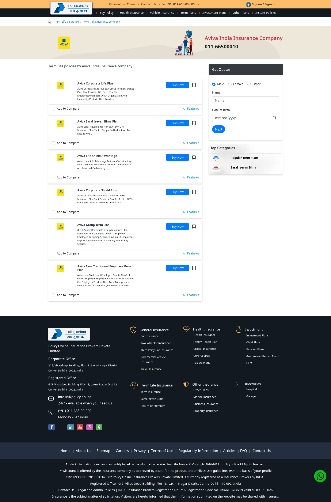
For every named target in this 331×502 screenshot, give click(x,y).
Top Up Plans (201, 363)
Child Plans (253, 342)
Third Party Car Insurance (157, 350)
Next (218, 129)
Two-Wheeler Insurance (156, 343)
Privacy (140, 450)
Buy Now (177, 85)
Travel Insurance (151, 369)
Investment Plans (214, 13)
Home (66, 450)
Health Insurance (132, 13)
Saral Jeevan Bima (243, 167)
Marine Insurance (204, 397)
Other (256, 84)
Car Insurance (150, 336)
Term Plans (188, 13)
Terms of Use (162, 450)
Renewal (115, 4)
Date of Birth (221, 110)
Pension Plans (255, 349)
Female (238, 84)
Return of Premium (153, 406)
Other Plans (241, 13)
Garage (251, 396)
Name (216, 92)
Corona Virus (201, 356)
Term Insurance (151, 392)
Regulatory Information (198, 450)
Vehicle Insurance (162, 13)
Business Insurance (205, 404)
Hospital (251, 389)
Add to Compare (68, 108)
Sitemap (103, 450)
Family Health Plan (205, 342)
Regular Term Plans (245, 158)
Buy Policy (106, 13)
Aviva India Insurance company (101, 21)
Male (220, 84)
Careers (122, 450)
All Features (191, 108)
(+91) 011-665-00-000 (179, 4)
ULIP (249, 363)
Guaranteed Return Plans (262, 356)
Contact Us (148, 4)
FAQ (244, 450)
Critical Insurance (204, 349)
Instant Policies (265, 13)
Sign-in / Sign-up (260, 4)
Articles (229, 450)
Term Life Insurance (67, 21)
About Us (84, 450)
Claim (131, 4)
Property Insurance (205, 411)
